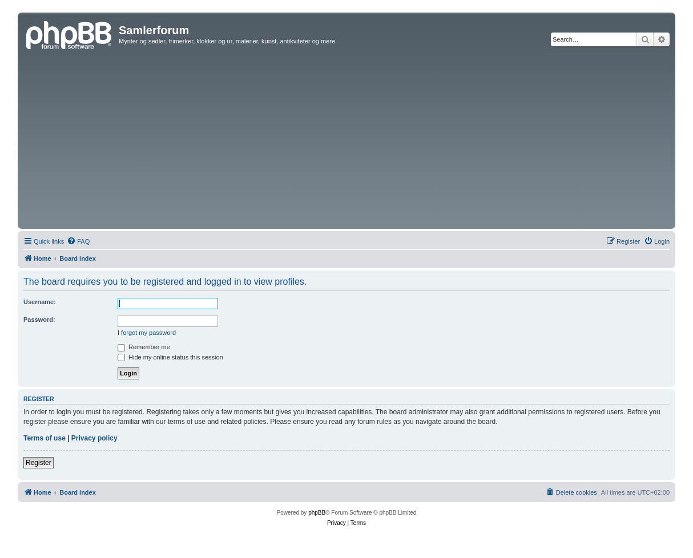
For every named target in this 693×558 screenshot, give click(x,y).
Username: (39, 301)
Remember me (144, 346)
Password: (39, 319)
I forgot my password (147, 332)
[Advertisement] (346, 140)
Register (38, 463)
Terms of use (44, 438)
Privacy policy (94, 438)
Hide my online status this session (170, 357)
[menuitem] (78, 241)
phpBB (316, 513)
